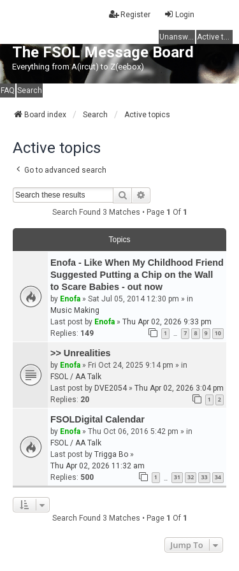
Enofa (70, 298)
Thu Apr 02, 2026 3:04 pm (179, 388)
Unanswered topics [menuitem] (177, 37)
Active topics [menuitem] (215, 37)
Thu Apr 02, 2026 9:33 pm (167, 321)
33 (204, 477)
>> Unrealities (80, 353)
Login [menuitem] (179, 14)
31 (177, 477)
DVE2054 (110, 388)
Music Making (74, 310)
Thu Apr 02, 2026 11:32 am (97, 465)
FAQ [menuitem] (8, 90)
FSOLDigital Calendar (97, 419)
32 (190, 477)
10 (218, 333)
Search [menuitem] (29, 90)
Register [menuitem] (129, 14)
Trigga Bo (111, 454)
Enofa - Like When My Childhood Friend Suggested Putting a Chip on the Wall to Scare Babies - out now (137, 274)
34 (218, 477)
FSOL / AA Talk (75, 376)
